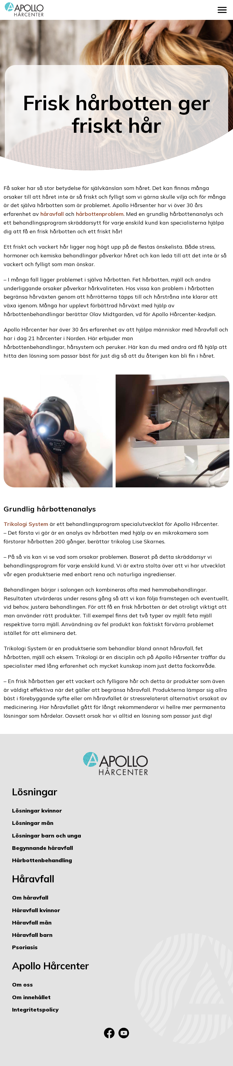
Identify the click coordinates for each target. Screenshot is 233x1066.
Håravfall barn (32, 934)
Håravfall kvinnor (36, 910)
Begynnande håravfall (42, 847)
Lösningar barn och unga (46, 835)
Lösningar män (32, 822)
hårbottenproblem (100, 213)
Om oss (22, 984)
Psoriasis (25, 947)
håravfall (52, 213)
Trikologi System (26, 524)
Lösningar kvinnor (37, 810)
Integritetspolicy (35, 1009)
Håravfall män (32, 922)
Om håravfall (30, 897)
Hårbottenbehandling (42, 860)
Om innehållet (31, 997)
